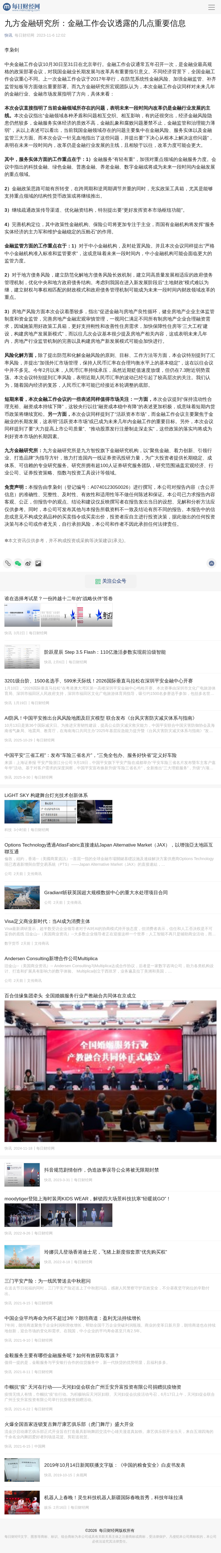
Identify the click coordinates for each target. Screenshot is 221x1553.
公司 (8, 874)
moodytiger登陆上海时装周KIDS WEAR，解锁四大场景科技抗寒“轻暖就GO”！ (88, 1198)
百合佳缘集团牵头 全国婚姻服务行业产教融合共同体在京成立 (70, 995)
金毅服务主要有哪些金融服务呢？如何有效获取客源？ (62, 1355)
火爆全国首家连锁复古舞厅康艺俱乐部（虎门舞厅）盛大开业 (69, 1424)
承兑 (117, 540)
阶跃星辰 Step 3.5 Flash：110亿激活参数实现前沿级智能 (105, 652)
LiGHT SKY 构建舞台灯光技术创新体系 (46, 795)
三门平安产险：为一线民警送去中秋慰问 (48, 1281)
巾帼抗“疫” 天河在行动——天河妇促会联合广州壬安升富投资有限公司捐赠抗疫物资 (93, 1387)
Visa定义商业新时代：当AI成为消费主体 (47, 921)
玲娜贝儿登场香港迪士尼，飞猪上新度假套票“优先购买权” (105, 1252)
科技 (8, 830)
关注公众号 (110, 581)
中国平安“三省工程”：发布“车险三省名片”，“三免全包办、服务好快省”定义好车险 (91, 755)
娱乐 (48, 1507)
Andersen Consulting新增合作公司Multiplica (51, 958)
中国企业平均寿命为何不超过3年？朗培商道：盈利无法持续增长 (73, 1318)
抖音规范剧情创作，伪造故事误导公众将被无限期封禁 (101, 1170)
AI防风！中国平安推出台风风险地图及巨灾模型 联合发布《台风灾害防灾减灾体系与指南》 (101, 718)
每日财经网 (109, 1530)
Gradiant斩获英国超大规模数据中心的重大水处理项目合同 (106, 892)
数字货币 (12, 943)
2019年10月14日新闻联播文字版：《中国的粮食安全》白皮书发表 (114, 1465)
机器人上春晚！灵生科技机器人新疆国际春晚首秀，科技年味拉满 (113, 1497)
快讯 (8, 35)
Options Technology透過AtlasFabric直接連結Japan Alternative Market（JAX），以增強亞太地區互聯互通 (109, 848)
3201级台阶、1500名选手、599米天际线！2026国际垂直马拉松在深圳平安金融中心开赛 (99, 681)
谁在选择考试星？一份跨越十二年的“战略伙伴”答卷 (59, 598)
